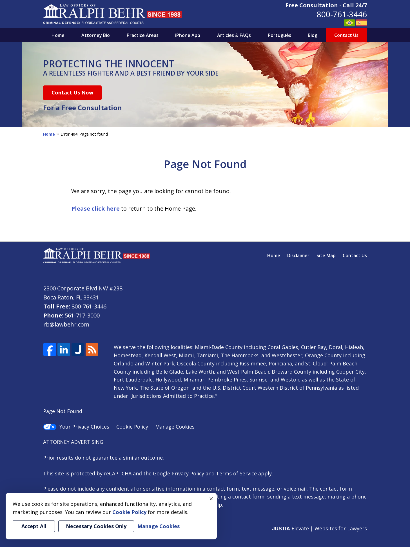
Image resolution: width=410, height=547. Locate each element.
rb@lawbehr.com (66, 324)
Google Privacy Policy (178, 473)
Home (58, 35)
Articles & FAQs (234, 35)
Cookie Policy (132, 426)
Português (279, 35)
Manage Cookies (175, 426)
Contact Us (346, 35)
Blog (312, 35)
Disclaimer (298, 255)
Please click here (95, 208)
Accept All (33, 526)
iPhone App (187, 35)
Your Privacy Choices (76, 426)
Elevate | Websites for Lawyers (319, 528)
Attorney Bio (95, 35)
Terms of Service (236, 473)
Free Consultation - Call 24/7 (326, 5)
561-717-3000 (82, 315)
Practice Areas (143, 35)
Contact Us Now (72, 92)
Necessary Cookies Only (96, 526)
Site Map (326, 255)
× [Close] (211, 498)
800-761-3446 (342, 14)
